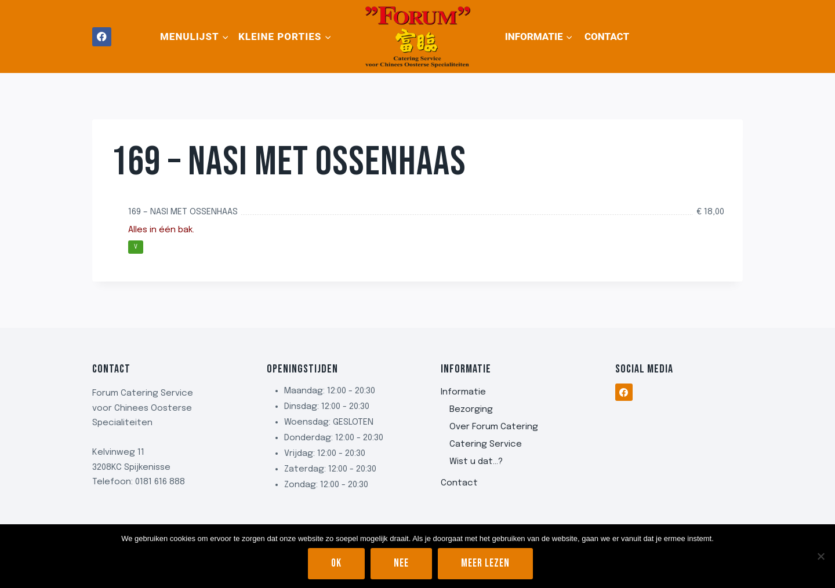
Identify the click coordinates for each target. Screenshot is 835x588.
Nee (401, 563)
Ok (336, 563)
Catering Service (485, 444)
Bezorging (471, 409)
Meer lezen (485, 563)
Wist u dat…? (476, 461)
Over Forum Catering (493, 427)
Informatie (463, 392)
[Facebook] (101, 36)
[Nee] (820, 556)
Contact (606, 36)
